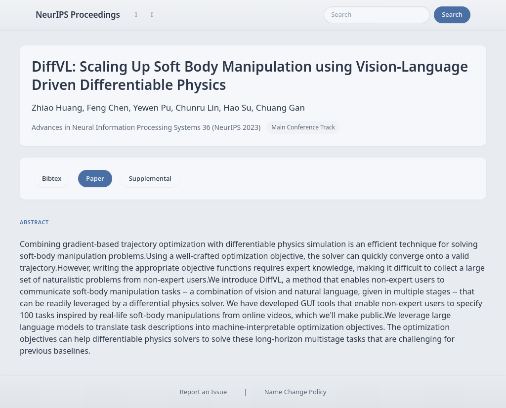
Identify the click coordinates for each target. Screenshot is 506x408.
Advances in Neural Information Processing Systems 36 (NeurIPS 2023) (146, 127)
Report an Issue (203, 391)
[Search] (377, 14)
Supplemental (150, 178)
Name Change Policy (295, 391)
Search (452, 14)
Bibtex (51, 178)
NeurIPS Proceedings (78, 14)
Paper (95, 178)
